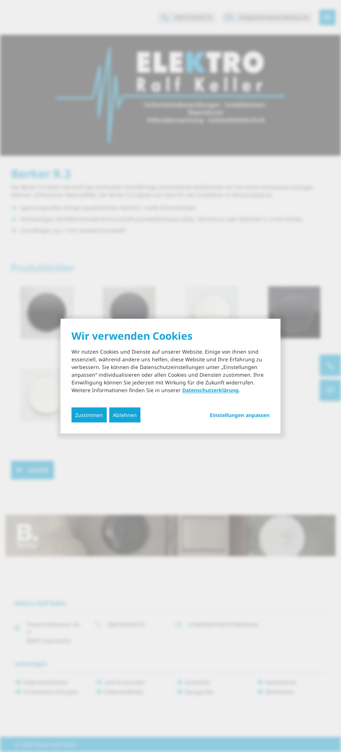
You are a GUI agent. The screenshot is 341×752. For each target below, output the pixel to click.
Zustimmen (89, 414)
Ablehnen (125, 414)
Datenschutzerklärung (210, 389)
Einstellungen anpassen (240, 415)
